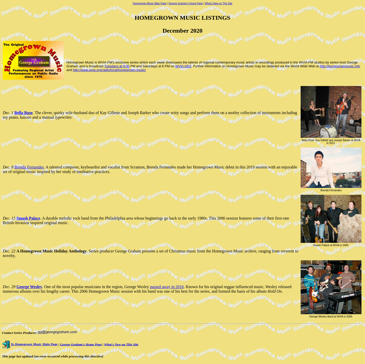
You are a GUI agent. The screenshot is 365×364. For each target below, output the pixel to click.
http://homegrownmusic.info (340, 66)
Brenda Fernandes (29, 167)
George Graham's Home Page (186, 3)
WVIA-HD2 (183, 66)
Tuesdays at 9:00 (116, 66)
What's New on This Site (218, 3)
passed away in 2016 (167, 287)
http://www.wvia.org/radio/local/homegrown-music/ (109, 70)
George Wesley (29, 287)
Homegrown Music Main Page (150, 3)
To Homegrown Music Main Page (30, 344)
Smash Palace (28, 218)
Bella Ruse (23, 113)
